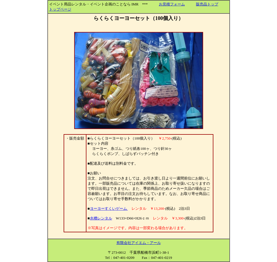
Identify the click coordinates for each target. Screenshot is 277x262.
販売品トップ (207, 4)
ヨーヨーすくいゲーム (109, 208)
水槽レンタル (101, 218)
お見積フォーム (172, 4)
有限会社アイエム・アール (138, 243)
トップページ (60, 9)
